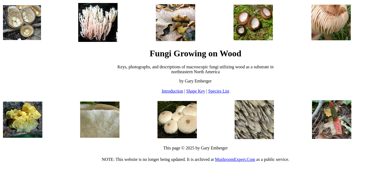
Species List (218, 91)
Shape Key (195, 91)
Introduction (172, 91)
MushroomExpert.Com (235, 159)
